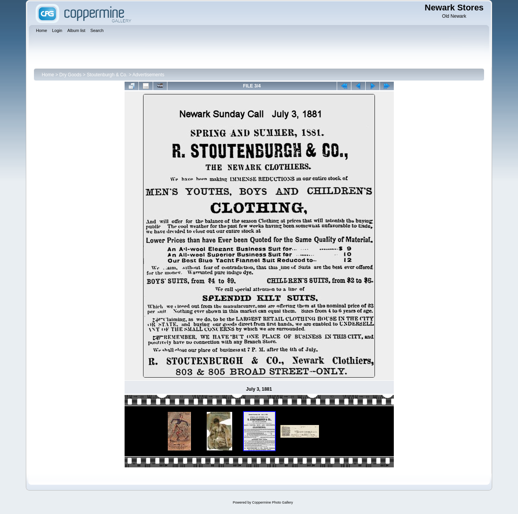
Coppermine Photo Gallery (272, 502)
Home (48, 74)
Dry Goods (70, 74)
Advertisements (148, 74)
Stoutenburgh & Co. (107, 74)
